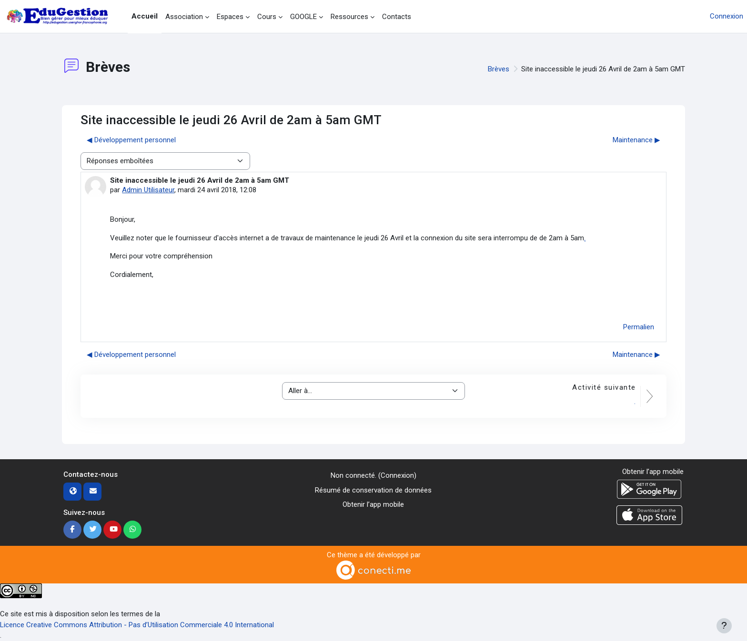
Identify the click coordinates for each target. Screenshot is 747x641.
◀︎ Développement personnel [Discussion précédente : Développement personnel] (131, 140)
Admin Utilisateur (148, 190)
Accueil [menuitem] (144, 16)
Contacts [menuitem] (396, 16)
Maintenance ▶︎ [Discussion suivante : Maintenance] (636, 140)
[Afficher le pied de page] (724, 625)
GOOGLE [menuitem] (303, 16)
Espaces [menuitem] (230, 16)
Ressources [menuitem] (349, 16)
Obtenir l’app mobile (373, 504)
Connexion (726, 16)
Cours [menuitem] (266, 16)
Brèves (498, 69)
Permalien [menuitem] (638, 327)
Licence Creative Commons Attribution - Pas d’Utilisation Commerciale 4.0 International (137, 625)
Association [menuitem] (184, 16)
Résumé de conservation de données (373, 490)
